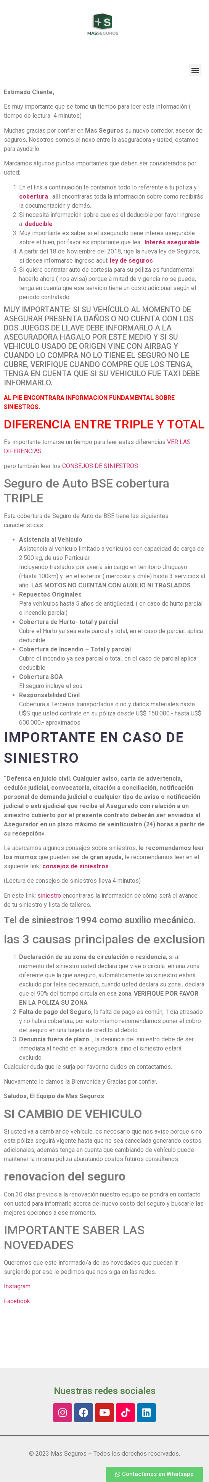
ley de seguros (131, 260)
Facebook (17, 1301)
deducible (39, 224)
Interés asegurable (173, 242)
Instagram (17, 1286)
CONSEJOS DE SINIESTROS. (100, 466)
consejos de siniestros (75, 866)
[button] (195, 70)
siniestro (49, 895)
